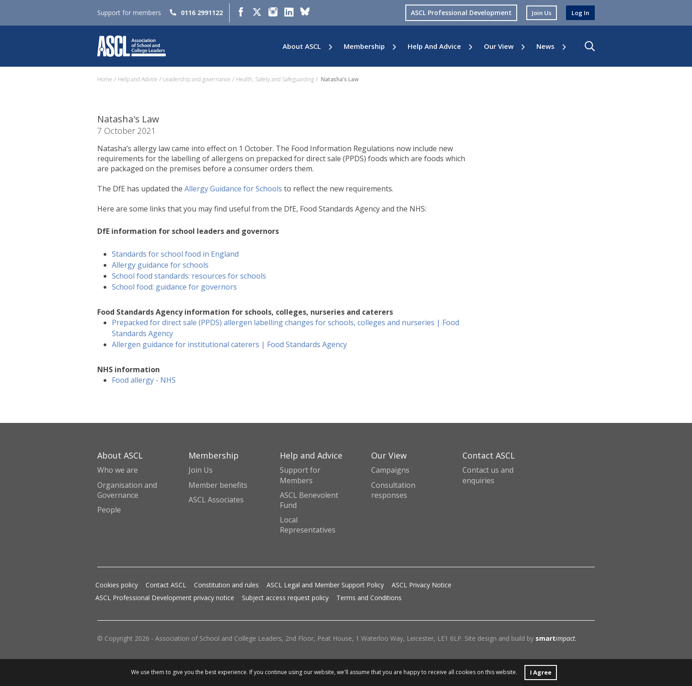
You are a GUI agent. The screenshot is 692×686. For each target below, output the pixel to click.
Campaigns (390, 470)
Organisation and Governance (127, 490)
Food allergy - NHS (144, 380)
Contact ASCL (166, 584)
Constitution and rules (226, 584)
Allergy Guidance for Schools (233, 189)
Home (104, 79)
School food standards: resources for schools (189, 276)
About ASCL (302, 46)
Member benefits (218, 485)
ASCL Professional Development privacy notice (164, 597)
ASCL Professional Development (457, 12)
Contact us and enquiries (488, 475)
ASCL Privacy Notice (421, 584)
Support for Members (300, 475)
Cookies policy (116, 584)
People (109, 510)
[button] (590, 46)
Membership (364, 46)
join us (539, 12)
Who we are (117, 470)
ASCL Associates (216, 500)
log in (579, 12)
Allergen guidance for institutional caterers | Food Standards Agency (229, 344)
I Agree (540, 671)
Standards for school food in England (175, 254)
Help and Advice (434, 46)
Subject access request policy (285, 597)
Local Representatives (308, 525)
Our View (499, 46)
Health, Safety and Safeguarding (275, 79)
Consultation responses (393, 490)
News (545, 46)
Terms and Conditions (369, 597)
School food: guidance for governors (175, 287)
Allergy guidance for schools (161, 265)
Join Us (201, 470)
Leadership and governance (197, 79)
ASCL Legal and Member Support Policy (325, 584)
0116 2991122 (196, 12)
